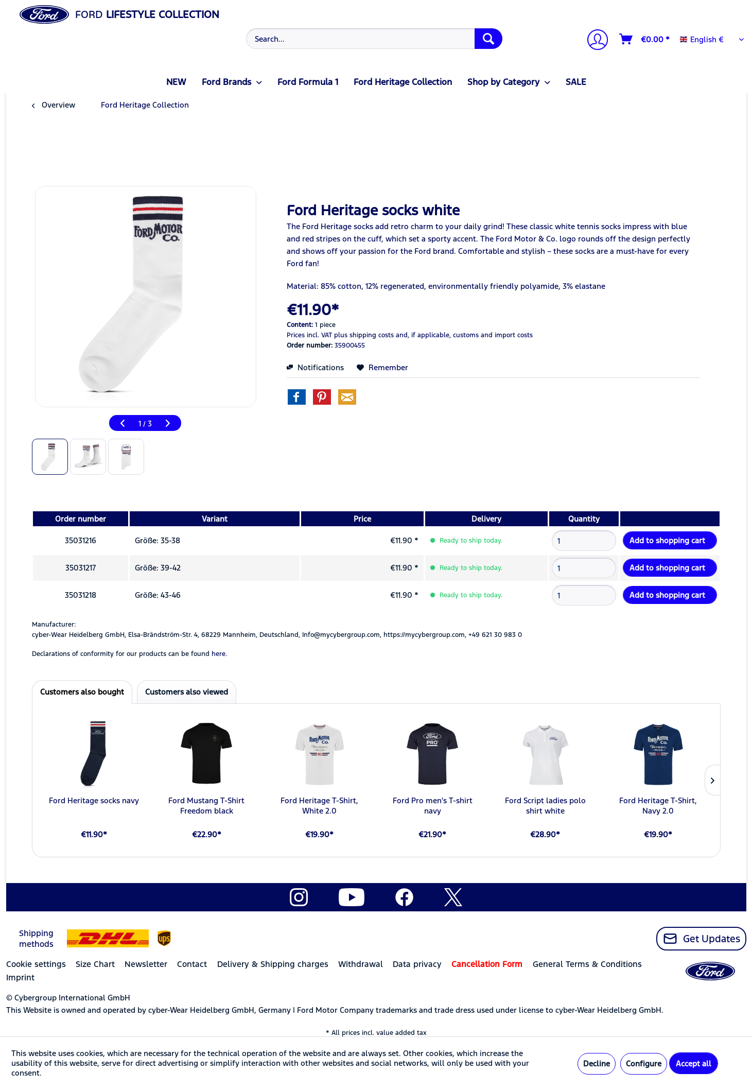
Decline (596, 1063)
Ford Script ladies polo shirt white (545, 806)
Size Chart (95, 964)
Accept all (693, 1063)
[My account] (593, 41)
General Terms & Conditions (587, 964)
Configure (643, 1063)
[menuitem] (372, 38)
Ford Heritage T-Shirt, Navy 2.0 (658, 806)
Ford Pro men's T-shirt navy (433, 806)
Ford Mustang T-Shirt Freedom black (206, 806)
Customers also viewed (186, 692)
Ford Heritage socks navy (94, 800)
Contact (192, 964)
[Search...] (374, 38)
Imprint (20, 977)
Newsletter (146, 964)
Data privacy (417, 964)
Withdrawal (360, 964)
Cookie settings (36, 964)
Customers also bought (82, 692)
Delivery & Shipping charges (272, 964)
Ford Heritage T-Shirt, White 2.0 (319, 806)
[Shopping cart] (645, 39)
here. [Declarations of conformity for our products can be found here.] (219, 654)
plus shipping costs (364, 335)
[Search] (488, 38)
